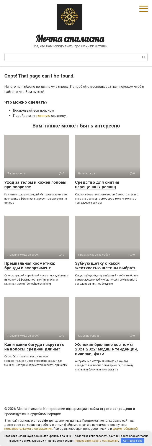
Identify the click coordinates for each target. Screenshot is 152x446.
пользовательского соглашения (28, 429)
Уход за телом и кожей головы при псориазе (35, 184)
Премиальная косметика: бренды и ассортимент (29, 265)
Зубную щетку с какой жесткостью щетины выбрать (106, 265)
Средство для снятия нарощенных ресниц (97, 184)
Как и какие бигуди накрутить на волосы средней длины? (34, 347)
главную (43, 116)
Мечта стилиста (70, 38)
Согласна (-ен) (132, 440)
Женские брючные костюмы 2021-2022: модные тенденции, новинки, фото (106, 349)
